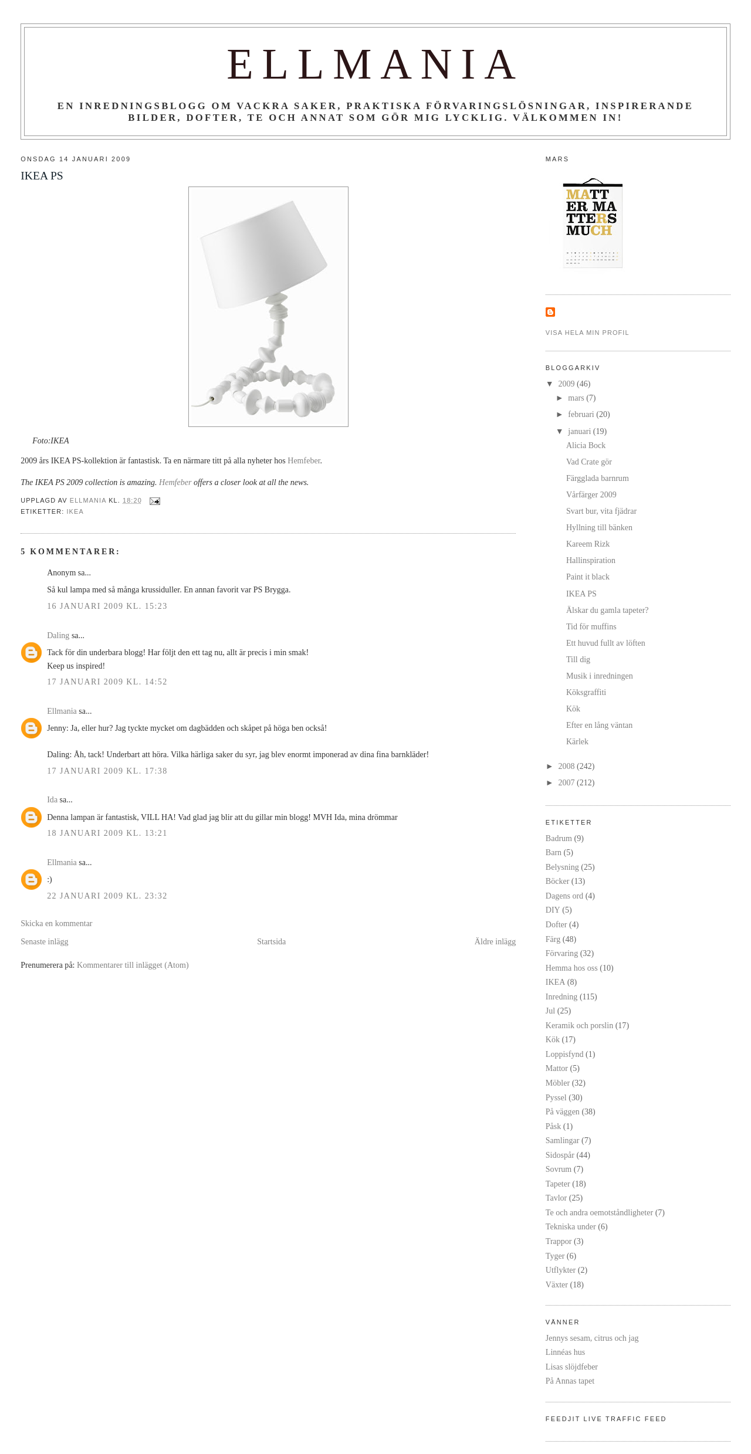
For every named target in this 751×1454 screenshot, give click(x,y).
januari (580, 431)
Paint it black (588, 576)
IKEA (74, 511)
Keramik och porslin (579, 1025)
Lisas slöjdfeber (572, 1366)
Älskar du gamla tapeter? (607, 610)
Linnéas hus (565, 1352)
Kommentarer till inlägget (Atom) (133, 965)
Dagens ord (564, 895)
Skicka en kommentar (56, 923)
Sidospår (560, 1155)
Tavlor (556, 1197)
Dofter (556, 924)
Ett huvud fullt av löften (605, 643)
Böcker (558, 881)
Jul (550, 1010)
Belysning (562, 867)
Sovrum (558, 1169)
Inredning (562, 996)
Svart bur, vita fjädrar (601, 511)
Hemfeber (303, 460)
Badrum (559, 838)
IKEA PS (581, 593)
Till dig (578, 659)
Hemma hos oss (572, 967)
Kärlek (577, 741)
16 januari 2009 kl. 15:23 (107, 606)
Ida (52, 799)
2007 (568, 782)
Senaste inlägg (44, 941)
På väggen (563, 1111)
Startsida (271, 941)
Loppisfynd (565, 1054)
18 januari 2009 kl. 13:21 (107, 833)
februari (582, 414)
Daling (58, 635)
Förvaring (562, 953)
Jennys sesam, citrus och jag (592, 1338)
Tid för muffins (591, 626)
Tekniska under (571, 1226)
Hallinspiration (590, 560)
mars (577, 397)
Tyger (555, 1255)
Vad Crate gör (589, 461)
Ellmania (375, 64)
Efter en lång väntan (599, 725)
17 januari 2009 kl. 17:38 (107, 770)
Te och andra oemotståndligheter (599, 1212)
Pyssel (556, 1097)
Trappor (559, 1241)
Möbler (558, 1082)
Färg (553, 939)
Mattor (557, 1068)
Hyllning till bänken (599, 527)
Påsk (553, 1126)
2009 (568, 383)
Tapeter (558, 1183)
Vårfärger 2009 (591, 494)
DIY (553, 909)
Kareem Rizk (588, 543)
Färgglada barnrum (597, 478)
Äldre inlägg (495, 941)
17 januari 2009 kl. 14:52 (107, 681)
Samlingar (563, 1140)
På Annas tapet (570, 1380)
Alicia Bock (585, 445)
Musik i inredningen (599, 675)
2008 (568, 766)
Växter (557, 1284)
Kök (573, 708)
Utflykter (561, 1270)
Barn (553, 852)
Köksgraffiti (586, 692)
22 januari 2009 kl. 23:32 (107, 895)
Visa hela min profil (588, 332)
